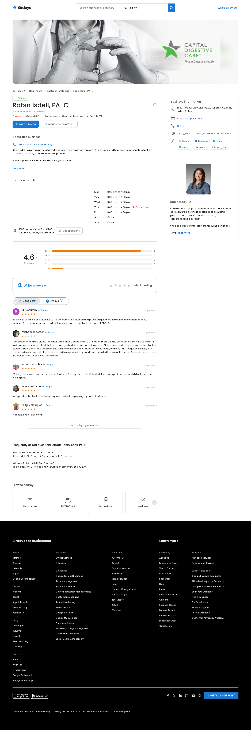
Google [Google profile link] (184, 141)
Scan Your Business (202, 591)
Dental (115, 563)
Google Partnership (23, 675)
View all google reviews (84, 425)
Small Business (64, 557)
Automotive (118, 557)
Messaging (18, 625)
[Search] (171, 7)
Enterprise (61, 563)
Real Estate (118, 599)
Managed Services (201, 557)
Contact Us (165, 625)
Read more (20, 168)
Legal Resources (168, 620)
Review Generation (66, 586)
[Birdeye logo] (23, 7)
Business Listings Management (73, 628)
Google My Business (66, 617)
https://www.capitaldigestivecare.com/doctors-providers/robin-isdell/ (205, 133)
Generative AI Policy (98, 711)
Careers (163, 599)
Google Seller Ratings (24, 578)
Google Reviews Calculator (206, 575)
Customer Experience (67, 633)
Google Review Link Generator (208, 586)
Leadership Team (168, 563)
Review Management (67, 581)
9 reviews (39, 111)
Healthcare (35, 91)
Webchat (17, 591)
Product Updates (168, 594)
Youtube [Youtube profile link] (201, 147)
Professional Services (203, 563)
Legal (114, 584)
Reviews (17, 563)
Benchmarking (20, 641)
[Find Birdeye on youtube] (193, 695)
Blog (161, 584)
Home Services (119, 578)
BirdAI (15, 659)
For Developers (200, 602)
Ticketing (17, 646)
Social (16, 596)
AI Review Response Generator (208, 581)
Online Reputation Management (73, 591)
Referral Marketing (65, 602)
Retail (115, 604)
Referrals (17, 568)
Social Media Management (70, 638)
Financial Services (121, 568)
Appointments (20, 602)
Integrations (19, 669)
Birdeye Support (200, 607)
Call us (181, 126)
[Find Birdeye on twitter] (174, 695)
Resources (164, 578)
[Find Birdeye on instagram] (186, 695)
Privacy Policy (43, 711)
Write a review (227, 8)
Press (162, 589)
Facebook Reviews (65, 623)
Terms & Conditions (23, 711)
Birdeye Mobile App (23, 680)
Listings (17, 557)
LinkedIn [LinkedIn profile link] (184, 147)
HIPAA (74, 711)
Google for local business (69, 575)
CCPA (82, 711)
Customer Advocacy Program (208, 617)
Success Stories (167, 604)
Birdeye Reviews (168, 610)
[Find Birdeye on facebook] (168, 695)
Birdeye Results (167, 615)
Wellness (116, 610)
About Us (164, 557)
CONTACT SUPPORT (221, 695)
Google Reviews (64, 612)
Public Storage (119, 594)
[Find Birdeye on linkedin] (180, 695)
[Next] (154, 502)
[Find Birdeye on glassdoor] (200, 695)
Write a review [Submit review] (25, 124)
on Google (42, 310)
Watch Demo (166, 568)
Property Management (124, 589)
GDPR (66, 711)
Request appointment (189, 118)
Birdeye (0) (54, 301)
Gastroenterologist (57, 91)
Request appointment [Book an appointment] (59, 124)
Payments (18, 612)
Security (56, 711)
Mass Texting (20, 607)
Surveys (17, 630)
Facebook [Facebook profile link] (201, 141)
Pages (16, 573)
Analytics (17, 664)
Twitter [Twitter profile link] (218, 141)
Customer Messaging (67, 596)
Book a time (165, 573)
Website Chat (63, 607)
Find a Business (200, 596)
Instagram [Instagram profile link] (219, 147)
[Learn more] (202, 179)
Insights (17, 636)
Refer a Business (201, 612)
